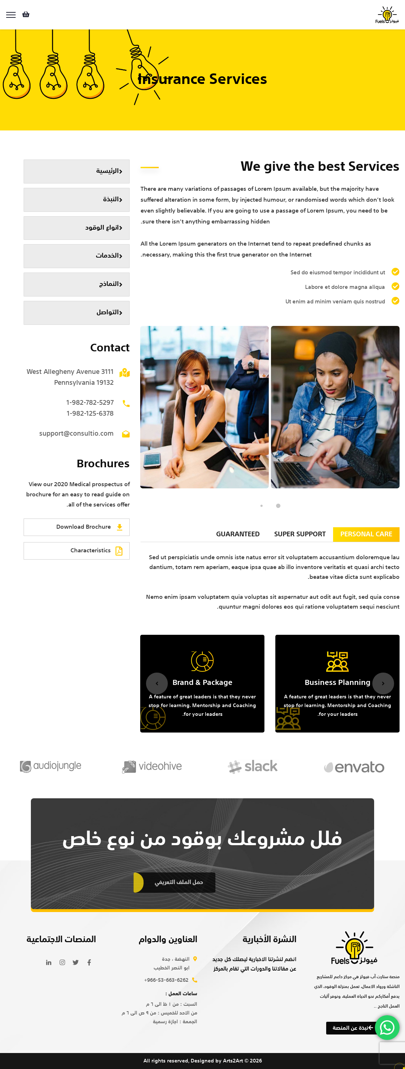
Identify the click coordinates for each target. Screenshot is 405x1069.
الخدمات (109, 256)
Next (383, 683)
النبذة (112, 199)
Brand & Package (202, 683)
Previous (157, 683)
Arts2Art (233, 1061)
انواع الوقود (103, 228)
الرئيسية (109, 171)
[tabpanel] (335, 407)
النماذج (110, 284)
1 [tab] (278, 506)
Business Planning (337, 683)
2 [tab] (261, 506)
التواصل (109, 312)
